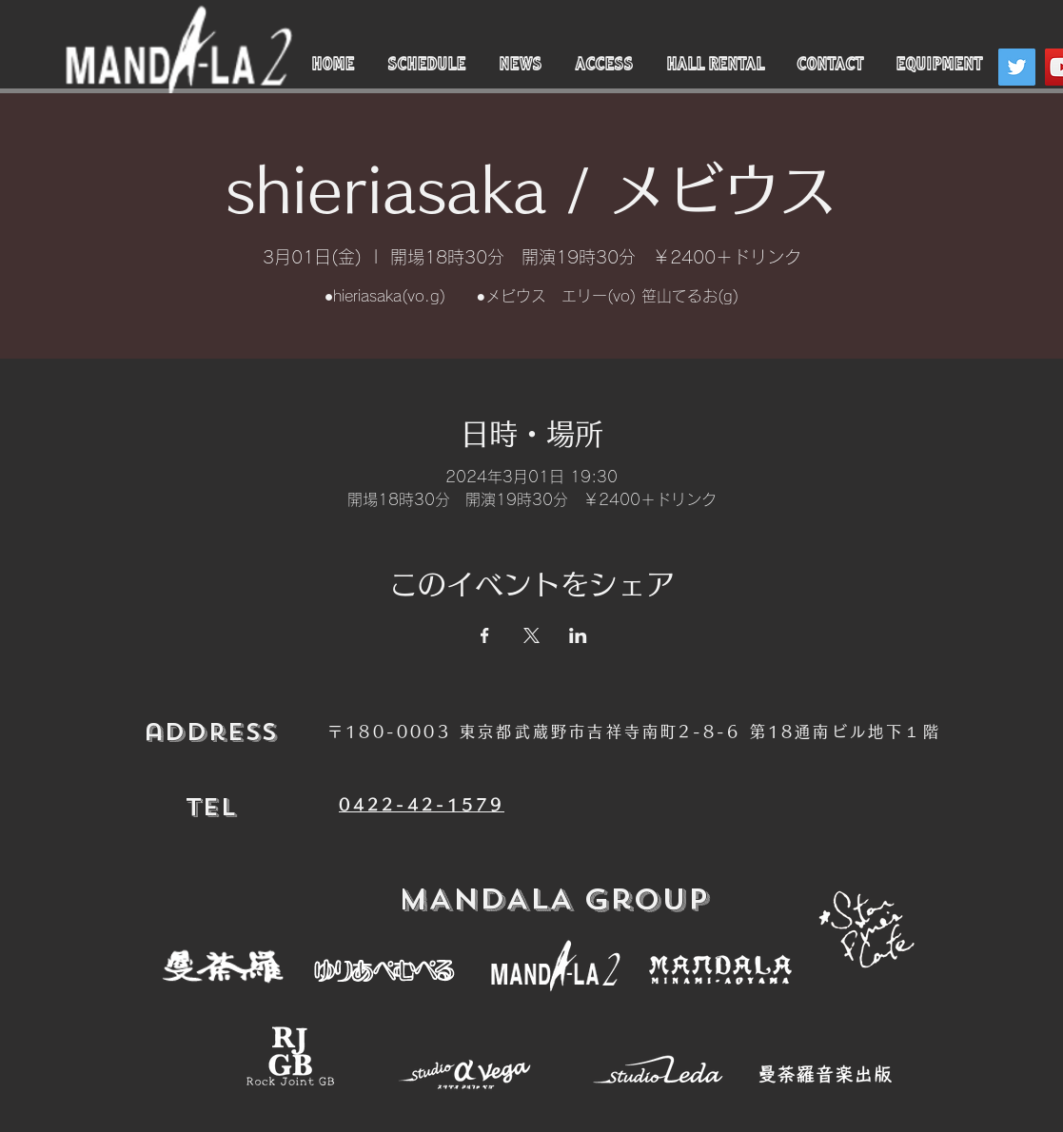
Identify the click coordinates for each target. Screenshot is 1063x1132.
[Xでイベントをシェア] (531, 635)
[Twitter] (1016, 67)
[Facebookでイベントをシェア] (485, 635)
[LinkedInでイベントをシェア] (578, 635)
